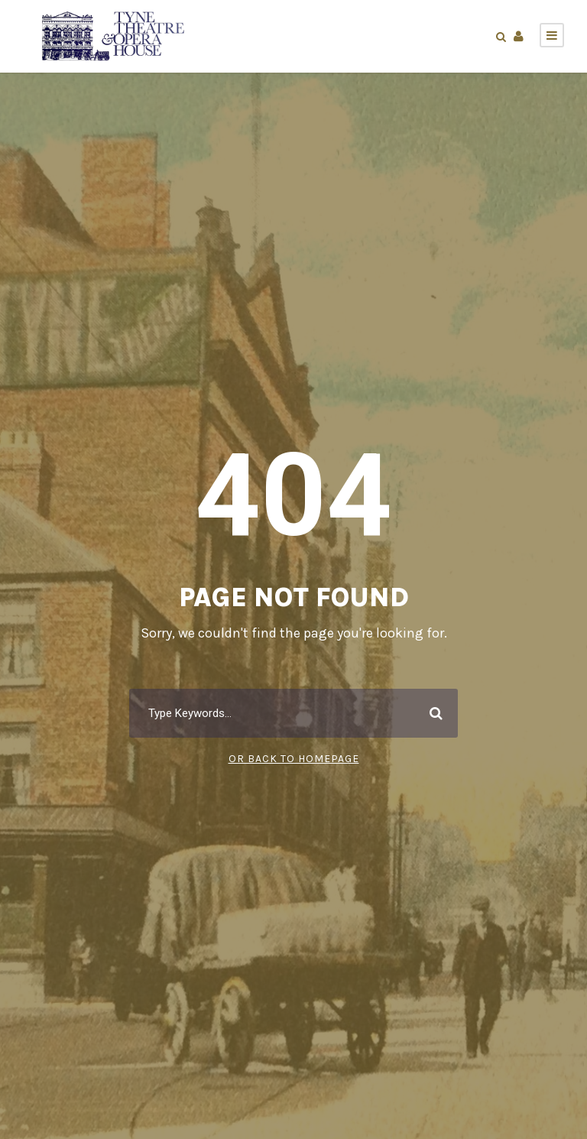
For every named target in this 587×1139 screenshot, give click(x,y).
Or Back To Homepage (294, 758)
